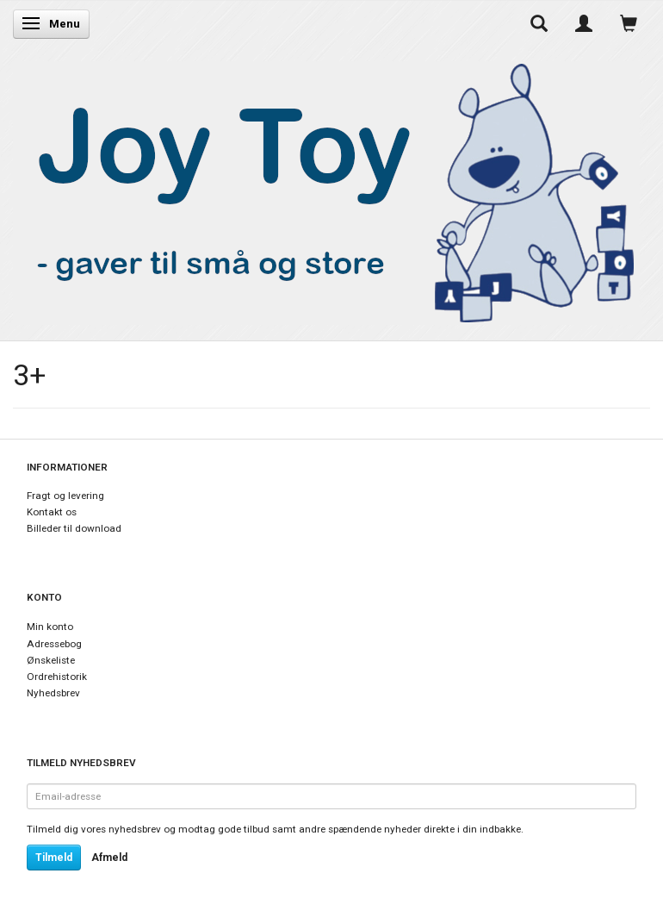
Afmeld (109, 858)
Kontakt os (52, 512)
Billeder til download (74, 528)
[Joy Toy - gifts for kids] (326, 189)
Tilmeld (53, 858)
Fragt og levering (65, 496)
